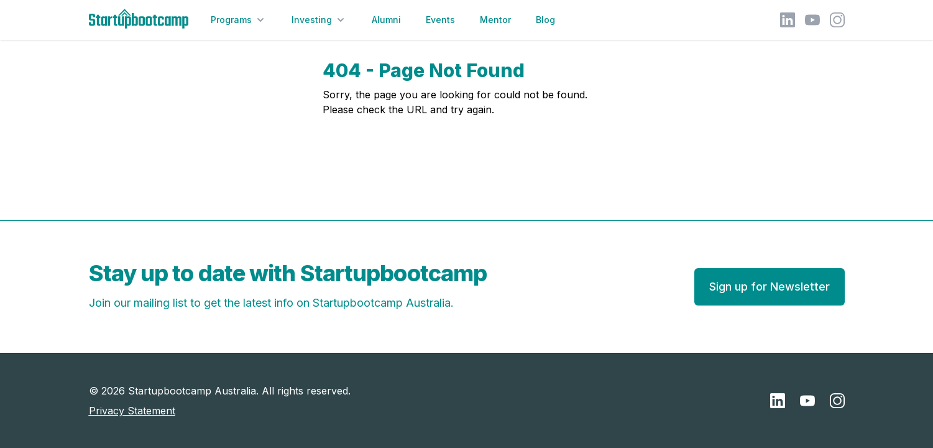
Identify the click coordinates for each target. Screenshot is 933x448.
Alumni (386, 19)
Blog (545, 19)
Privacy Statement (132, 410)
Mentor (495, 19)
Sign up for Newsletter (769, 286)
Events (440, 19)
